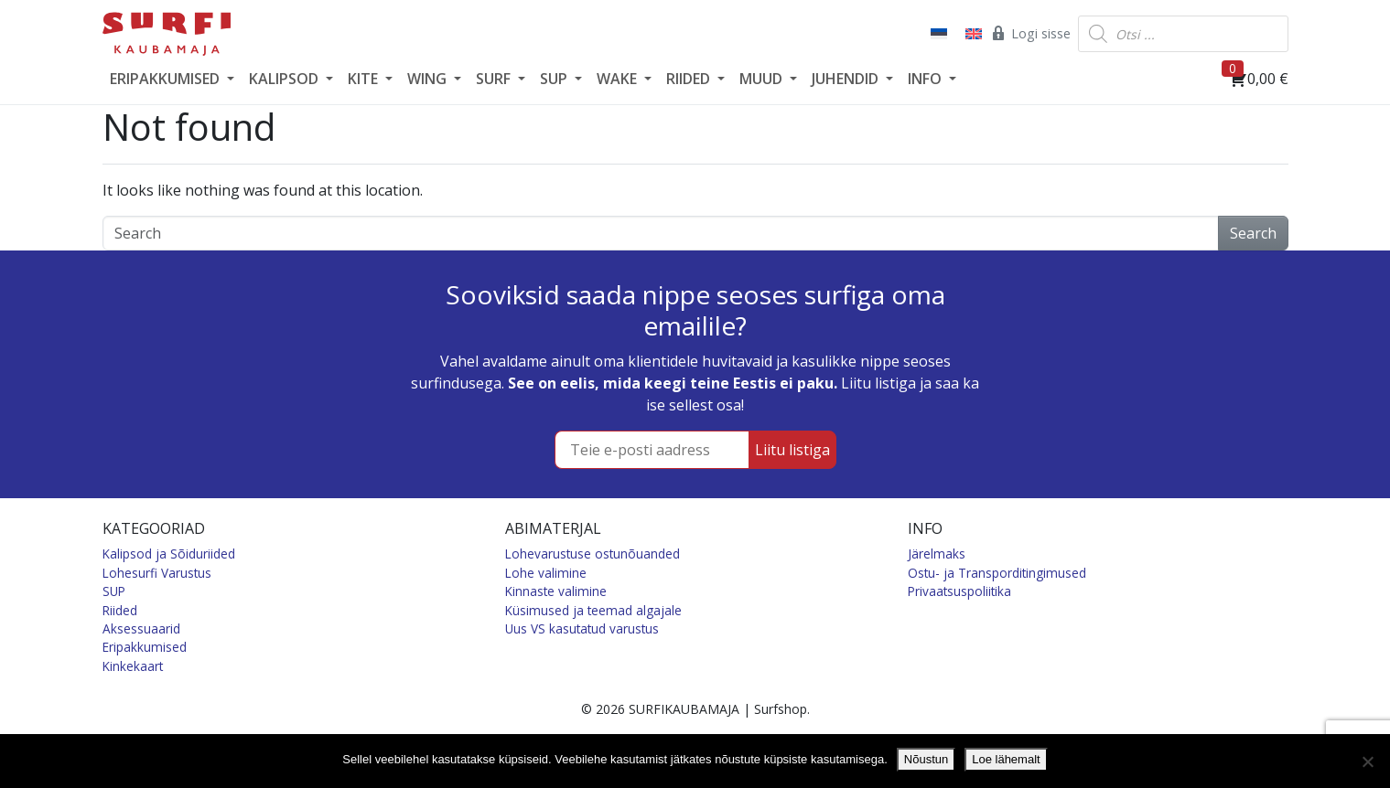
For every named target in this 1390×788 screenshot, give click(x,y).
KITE (365, 79)
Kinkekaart (132, 666)
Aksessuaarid (141, 628)
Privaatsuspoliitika (959, 591)
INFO (926, 79)
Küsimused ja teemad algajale (593, 610)
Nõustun (926, 759)
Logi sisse (1030, 33)
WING (428, 79)
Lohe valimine (546, 572)
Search (1253, 233)
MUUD (762, 79)
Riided (119, 610)
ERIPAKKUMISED (166, 79)
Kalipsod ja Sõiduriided (168, 553)
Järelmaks (936, 553)
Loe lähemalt (1006, 759)
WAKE (619, 79)
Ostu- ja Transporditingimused (997, 572)
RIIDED (690, 79)
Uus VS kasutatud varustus (582, 628)
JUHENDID (847, 79)
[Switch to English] (971, 33)
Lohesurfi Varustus (156, 572)
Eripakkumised (144, 646)
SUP (555, 79)
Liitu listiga (792, 450)
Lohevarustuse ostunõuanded (592, 553)
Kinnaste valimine (556, 591)
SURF (495, 79)
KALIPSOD (285, 79)
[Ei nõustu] (1367, 761)
